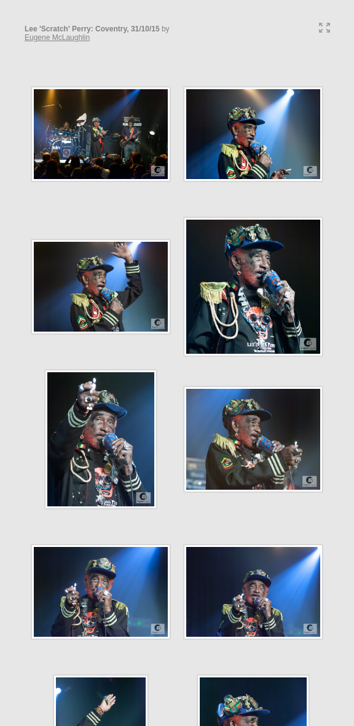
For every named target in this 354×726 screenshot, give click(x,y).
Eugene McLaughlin (57, 37)
